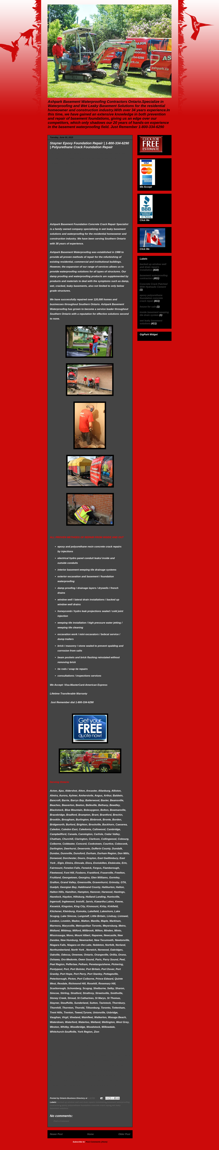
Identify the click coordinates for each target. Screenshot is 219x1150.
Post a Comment (61, 1121)
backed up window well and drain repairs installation (81, 1102)
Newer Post (56, 1134)
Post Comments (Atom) (96, 1142)
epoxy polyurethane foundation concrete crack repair (86, 1105)
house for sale (148, 306)
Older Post (124, 1134)
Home (90, 1134)
